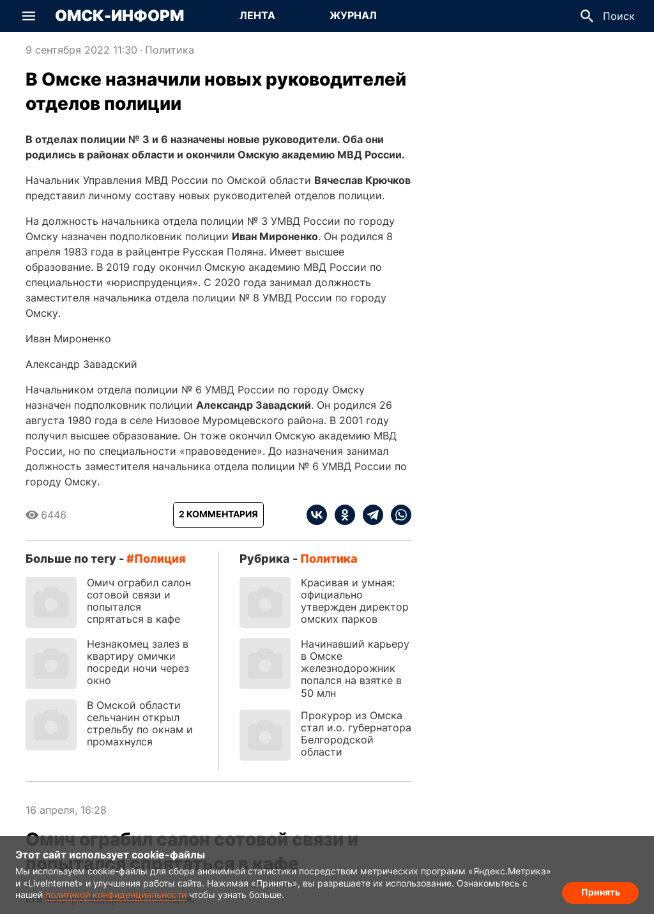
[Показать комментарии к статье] (218, 515)
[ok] (341, 515)
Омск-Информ (119, 16)
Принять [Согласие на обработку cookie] (600, 892)
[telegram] (369, 515)
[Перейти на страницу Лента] (257, 16)
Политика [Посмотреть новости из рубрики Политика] (169, 49)
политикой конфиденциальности (115, 894)
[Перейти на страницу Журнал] (353, 16)
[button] (29, 16)
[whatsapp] (397, 515)
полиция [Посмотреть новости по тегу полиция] (160, 558)
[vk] (317, 515)
